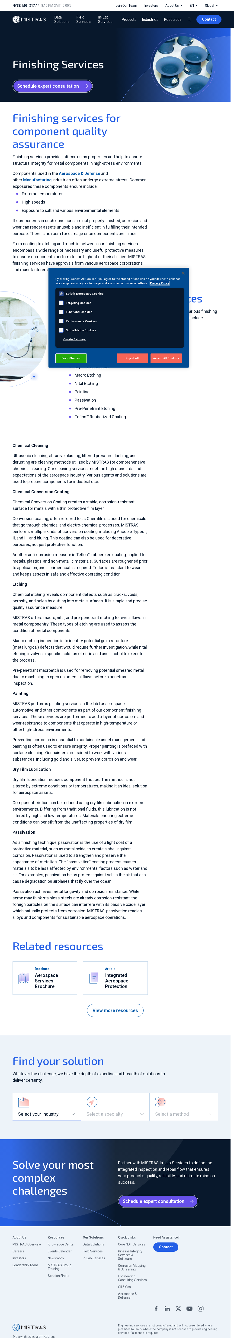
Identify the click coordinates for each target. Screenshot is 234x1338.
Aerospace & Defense (79, 173)
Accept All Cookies (166, 358)
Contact (166, 1247)
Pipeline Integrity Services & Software (130, 1255)
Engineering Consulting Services (132, 1278)
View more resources (115, 1010)
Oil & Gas (124, 1287)
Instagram (200, 1308)
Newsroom (56, 1258)
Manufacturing (37, 179)
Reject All (132, 358)
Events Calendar (60, 1251)
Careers (18, 1251)
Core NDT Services (131, 1244)
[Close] (183, 273)
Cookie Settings (74, 339)
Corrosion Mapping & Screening (132, 1267)
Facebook (156, 1308)
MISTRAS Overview (27, 1244)
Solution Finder (59, 1276)
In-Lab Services (94, 1258)
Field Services (93, 1251)
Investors (19, 1258)
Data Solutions (93, 1244)
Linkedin (167, 1308)
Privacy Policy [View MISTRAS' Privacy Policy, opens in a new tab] (159, 283)
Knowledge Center (61, 1244)
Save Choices (71, 358)
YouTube (189, 1308)
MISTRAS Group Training (59, 1267)
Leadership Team (25, 1265)
